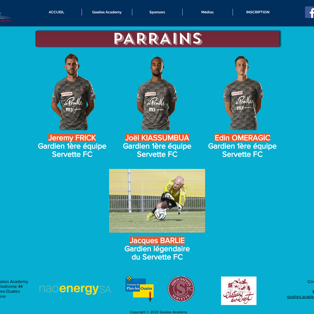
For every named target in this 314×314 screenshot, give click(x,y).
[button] (107, 12)
